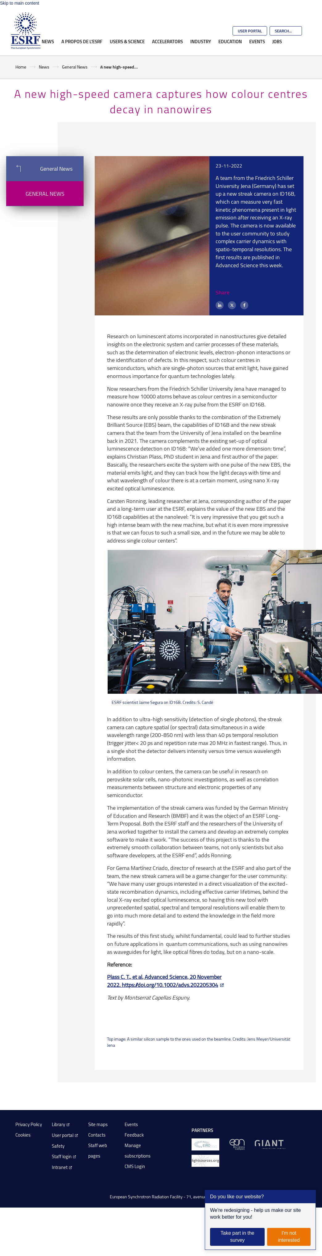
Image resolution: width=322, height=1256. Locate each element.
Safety (58, 1146)
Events (257, 41)
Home (20, 67)
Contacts (96, 1135)
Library (58, 1124)
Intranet (60, 1167)
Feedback (134, 1135)
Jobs (277, 41)
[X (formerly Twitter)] (232, 305)
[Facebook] (244, 305)
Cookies (23, 1135)
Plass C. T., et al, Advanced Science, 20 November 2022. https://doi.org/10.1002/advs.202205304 (164, 980)
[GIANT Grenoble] (270, 1144)
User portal (62, 1135)
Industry (200, 41)
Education (230, 41)
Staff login (62, 1156)
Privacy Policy (28, 1124)
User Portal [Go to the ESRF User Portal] (250, 31)
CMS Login (135, 1166)
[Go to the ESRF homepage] (25, 31)
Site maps (98, 1124)
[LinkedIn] (220, 305)
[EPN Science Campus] (237, 1144)
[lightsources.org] (205, 1160)
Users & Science (127, 41)
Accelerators (167, 41)
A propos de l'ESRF (81, 41)
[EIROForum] (205, 1144)
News (48, 41)
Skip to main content (19, 3)
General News (75, 67)
